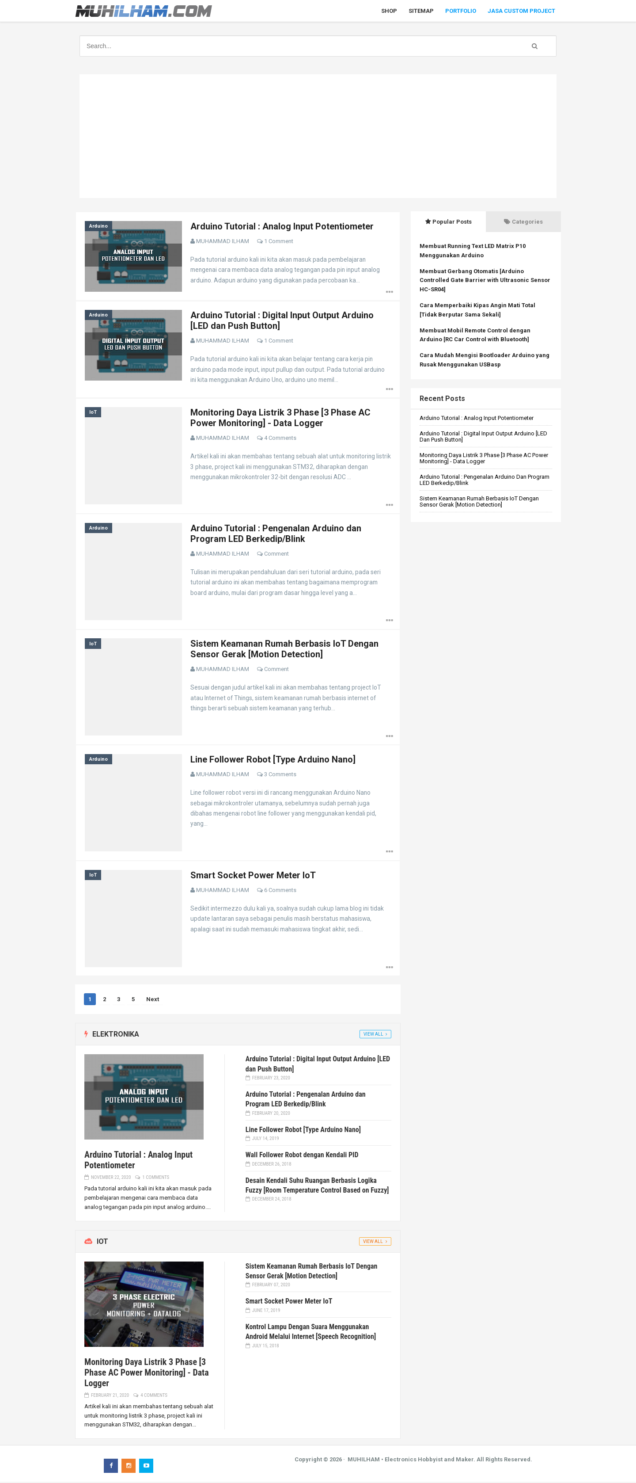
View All (373, 1035)
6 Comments (281, 891)
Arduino (98, 226)
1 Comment (279, 241)
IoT (93, 413)
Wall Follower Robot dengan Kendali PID (302, 1156)
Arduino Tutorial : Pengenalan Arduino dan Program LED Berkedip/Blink (276, 534)
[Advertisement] (318, 136)
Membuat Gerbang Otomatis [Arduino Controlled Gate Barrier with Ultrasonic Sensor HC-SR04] (485, 280)
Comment (277, 554)
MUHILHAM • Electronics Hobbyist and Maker (410, 1460)
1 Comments (155, 1178)
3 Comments (281, 775)
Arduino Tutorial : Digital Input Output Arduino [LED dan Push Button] (483, 436)
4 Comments (281, 438)
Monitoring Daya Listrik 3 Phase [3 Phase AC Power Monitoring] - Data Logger (281, 418)
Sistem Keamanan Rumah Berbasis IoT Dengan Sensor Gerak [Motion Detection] (285, 649)
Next (153, 1000)
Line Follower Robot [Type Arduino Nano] (273, 760)
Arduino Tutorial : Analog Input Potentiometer (282, 226)
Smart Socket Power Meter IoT (253, 876)
